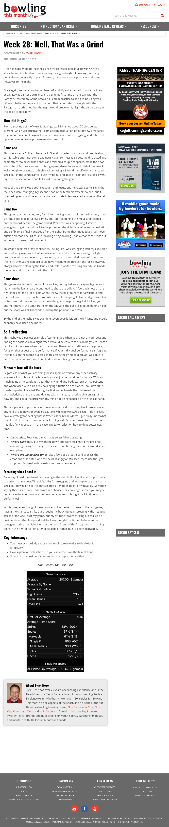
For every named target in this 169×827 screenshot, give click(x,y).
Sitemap (85, 818)
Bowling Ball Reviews (64, 791)
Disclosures (105, 791)
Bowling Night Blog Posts (28, 33)
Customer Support (104, 787)
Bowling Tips (64, 787)
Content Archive (64, 795)
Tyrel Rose (33, 53)
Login (159, 5)
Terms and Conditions (104, 799)
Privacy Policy (105, 795)
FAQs (24, 791)
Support (142, 5)
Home (9, 33)
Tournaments (64, 799)
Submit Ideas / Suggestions (24, 799)
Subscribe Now (24, 787)
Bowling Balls (24, 795)
